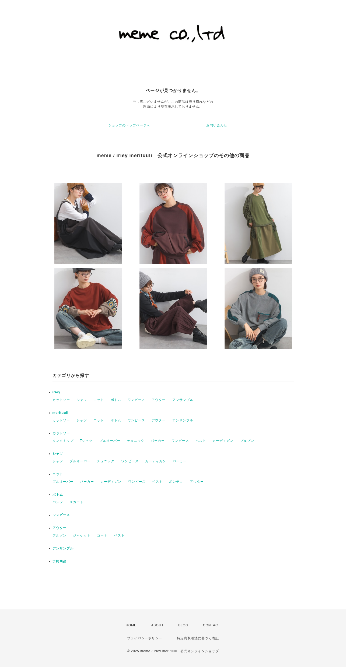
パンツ (58, 502)
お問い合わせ (216, 125)
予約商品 (60, 561)
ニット (98, 400)
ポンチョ (176, 482)
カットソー (61, 400)
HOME (131, 625)
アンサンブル (182, 400)
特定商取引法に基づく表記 (198, 638)
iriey (57, 392)
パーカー (158, 441)
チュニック (135, 441)
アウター (159, 400)
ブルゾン (247, 441)
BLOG (183, 625)
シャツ (81, 400)
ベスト (200, 441)
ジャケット (81, 535)
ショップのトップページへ (129, 125)
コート (102, 535)
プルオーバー (109, 441)
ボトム (116, 400)
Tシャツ (86, 441)
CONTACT (211, 625)
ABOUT (157, 625)
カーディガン (222, 441)
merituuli (61, 413)
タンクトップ (63, 441)
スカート (76, 502)
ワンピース (136, 400)
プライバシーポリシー (144, 638)
